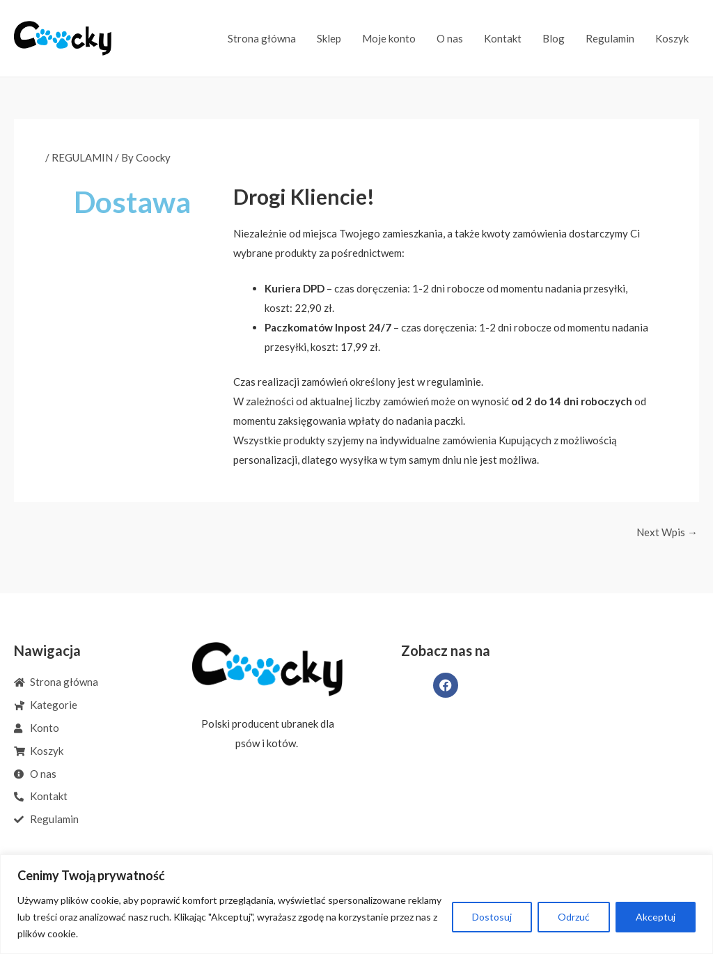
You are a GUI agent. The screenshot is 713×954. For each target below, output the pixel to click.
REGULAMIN (82, 157)
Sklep (329, 38)
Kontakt (503, 38)
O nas (450, 38)
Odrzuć (574, 917)
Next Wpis (667, 532)
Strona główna (262, 38)
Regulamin (610, 38)
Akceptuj (655, 917)
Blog (553, 38)
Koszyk (672, 38)
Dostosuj (492, 917)
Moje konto (389, 38)
